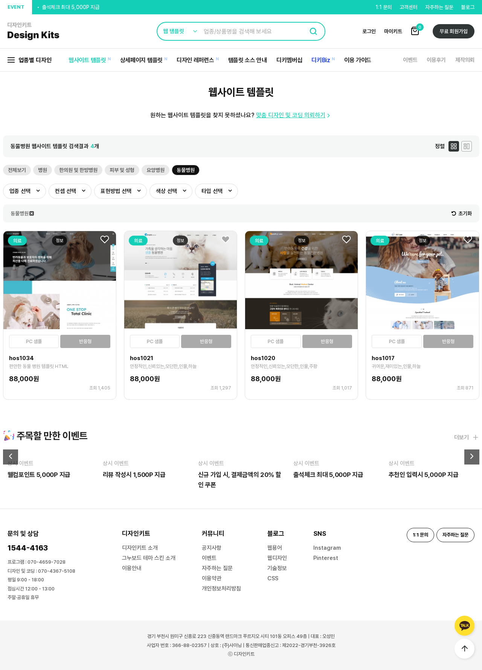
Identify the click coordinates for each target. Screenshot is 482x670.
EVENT (16, 7)
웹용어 (274, 547)
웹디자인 (277, 558)
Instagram (327, 547)
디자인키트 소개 (140, 547)
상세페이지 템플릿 (141, 60)
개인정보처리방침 (221, 588)
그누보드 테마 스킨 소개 (148, 558)
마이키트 (393, 31)
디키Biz (320, 60)
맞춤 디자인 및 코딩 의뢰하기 (294, 115)
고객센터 (409, 7)
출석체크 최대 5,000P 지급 (70, 8)
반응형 (85, 341)
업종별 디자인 (30, 60)
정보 (59, 240)
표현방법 (116, 191)
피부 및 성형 (122, 170)
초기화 (461, 213)
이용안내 (132, 568)
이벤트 (410, 60)
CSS (272, 578)
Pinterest (325, 558)
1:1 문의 (383, 7)
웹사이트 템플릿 (87, 60)
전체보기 (17, 170)
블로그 (467, 7)
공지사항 (211, 547)
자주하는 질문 (439, 7)
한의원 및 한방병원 (78, 170)
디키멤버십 (289, 60)
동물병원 (186, 170)
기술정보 (277, 568)
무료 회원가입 (453, 31)
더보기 (466, 437)
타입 (212, 191)
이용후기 (436, 60)
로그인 (369, 31)
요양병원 (155, 170)
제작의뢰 (464, 60)
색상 (166, 191)
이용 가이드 (357, 60)
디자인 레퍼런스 (195, 60)
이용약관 (211, 578)
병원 (42, 170)
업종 (20, 191)
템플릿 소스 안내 (247, 60)
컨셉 (65, 191)
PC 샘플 (34, 341)
